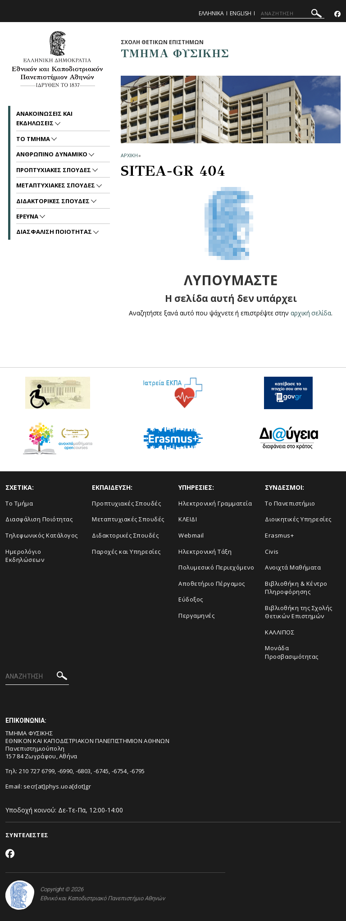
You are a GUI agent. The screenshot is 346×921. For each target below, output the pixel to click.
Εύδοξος (190, 599)
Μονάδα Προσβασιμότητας (292, 652)
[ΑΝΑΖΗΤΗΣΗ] (292, 13)
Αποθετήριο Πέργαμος (211, 583)
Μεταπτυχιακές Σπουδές (128, 519)
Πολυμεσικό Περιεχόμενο (216, 567)
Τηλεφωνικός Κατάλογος (41, 535)
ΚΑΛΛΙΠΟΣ (279, 632)
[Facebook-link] (337, 14)
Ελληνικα (211, 13)
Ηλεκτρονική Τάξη (205, 551)
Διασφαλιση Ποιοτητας (54, 232)
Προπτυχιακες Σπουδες (54, 170)
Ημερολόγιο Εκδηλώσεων (24, 555)
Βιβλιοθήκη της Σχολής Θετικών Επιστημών (298, 612)
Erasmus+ (279, 535)
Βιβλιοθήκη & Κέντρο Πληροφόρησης (296, 587)
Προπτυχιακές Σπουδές (126, 503)
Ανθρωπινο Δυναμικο (52, 154)
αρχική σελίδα (311, 313)
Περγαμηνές (196, 615)
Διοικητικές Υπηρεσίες (298, 519)
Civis (272, 551)
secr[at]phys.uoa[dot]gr (57, 786)
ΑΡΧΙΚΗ (129, 155)
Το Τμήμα (19, 503)
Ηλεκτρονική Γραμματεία (215, 503)
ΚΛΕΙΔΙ (187, 519)
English (240, 13)
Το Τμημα (33, 139)
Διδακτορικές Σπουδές (125, 535)
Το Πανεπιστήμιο (290, 503)
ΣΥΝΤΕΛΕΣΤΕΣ (26, 835)
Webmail (191, 535)
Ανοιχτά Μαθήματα (293, 567)
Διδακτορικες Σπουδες (53, 201)
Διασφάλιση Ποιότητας (39, 519)
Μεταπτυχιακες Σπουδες (56, 185)
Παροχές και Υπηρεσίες (126, 551)
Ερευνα (28, 216)
